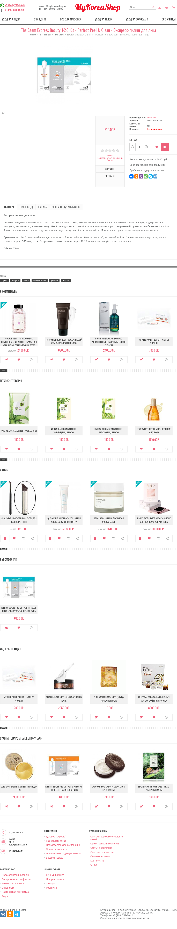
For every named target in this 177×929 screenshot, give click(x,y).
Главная (32, 35)
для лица (54, 280)
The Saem (59, 35)
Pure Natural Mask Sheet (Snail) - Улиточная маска (109, 698)
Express (4, 280)
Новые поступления (13, 883)
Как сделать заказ (56, 840)
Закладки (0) (166, 7)
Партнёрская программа (15, 891)
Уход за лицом (11, 19)
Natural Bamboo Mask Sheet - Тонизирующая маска (64, 430)
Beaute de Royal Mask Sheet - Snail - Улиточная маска (154, 788)
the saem (66, 280)
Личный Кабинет (55, 875)
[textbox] (142, 7)
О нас (93, 864)
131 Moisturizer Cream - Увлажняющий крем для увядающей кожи (64, 341)
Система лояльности (102, 852)
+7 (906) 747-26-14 (15, 5)
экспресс (15, 280)
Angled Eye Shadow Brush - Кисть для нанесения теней (18, 520)
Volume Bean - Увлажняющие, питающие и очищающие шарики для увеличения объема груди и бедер (19, 342)
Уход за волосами (137, 19)
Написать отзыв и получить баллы (110, 159)
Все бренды (45, 35)
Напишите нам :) (16, 851)
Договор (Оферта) (56, 836)
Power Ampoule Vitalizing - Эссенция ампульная (154, 430)
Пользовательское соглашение (63, 845)
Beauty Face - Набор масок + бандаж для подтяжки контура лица (154, 520)
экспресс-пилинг (39, 280)
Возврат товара (54, 857)
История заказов (55, 879)
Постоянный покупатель (160, 7)
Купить (6, 359)
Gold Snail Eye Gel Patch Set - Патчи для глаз (19, 788)
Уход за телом (103, 19)
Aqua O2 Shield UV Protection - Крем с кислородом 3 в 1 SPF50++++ (64, 520)
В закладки (157, 147)
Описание (109, 169)
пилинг (26, 280)
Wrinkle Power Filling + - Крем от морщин (154, 341)
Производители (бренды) (16, 875)
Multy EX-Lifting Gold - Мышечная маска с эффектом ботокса (153, 698)
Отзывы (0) (110, 176)
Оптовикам (8, 887)
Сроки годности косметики (105, 843)
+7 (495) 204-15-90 (13, 10)
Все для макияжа (70, 19)
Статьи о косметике (101, 847)
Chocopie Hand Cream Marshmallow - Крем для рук (109, 788)
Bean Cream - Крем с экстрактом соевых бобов (109, 520)
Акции (5, 896)
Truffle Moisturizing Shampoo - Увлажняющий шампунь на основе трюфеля (109, 342)
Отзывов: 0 (110, 155)
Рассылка (51, 887)
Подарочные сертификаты (16, 879)
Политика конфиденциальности (63, 853)
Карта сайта (97, 860)
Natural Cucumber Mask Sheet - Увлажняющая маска (108, 430)
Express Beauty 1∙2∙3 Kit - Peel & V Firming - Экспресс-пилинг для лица (63, 788)
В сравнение (23, 538)
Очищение (40, 19)
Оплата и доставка (56, 849)
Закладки (51, 883)
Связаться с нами (100, 856)
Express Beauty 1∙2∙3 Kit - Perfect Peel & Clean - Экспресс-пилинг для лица (18, 609)
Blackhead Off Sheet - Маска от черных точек (64, 698)
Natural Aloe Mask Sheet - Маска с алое (19, 430)
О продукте (31, 359)
